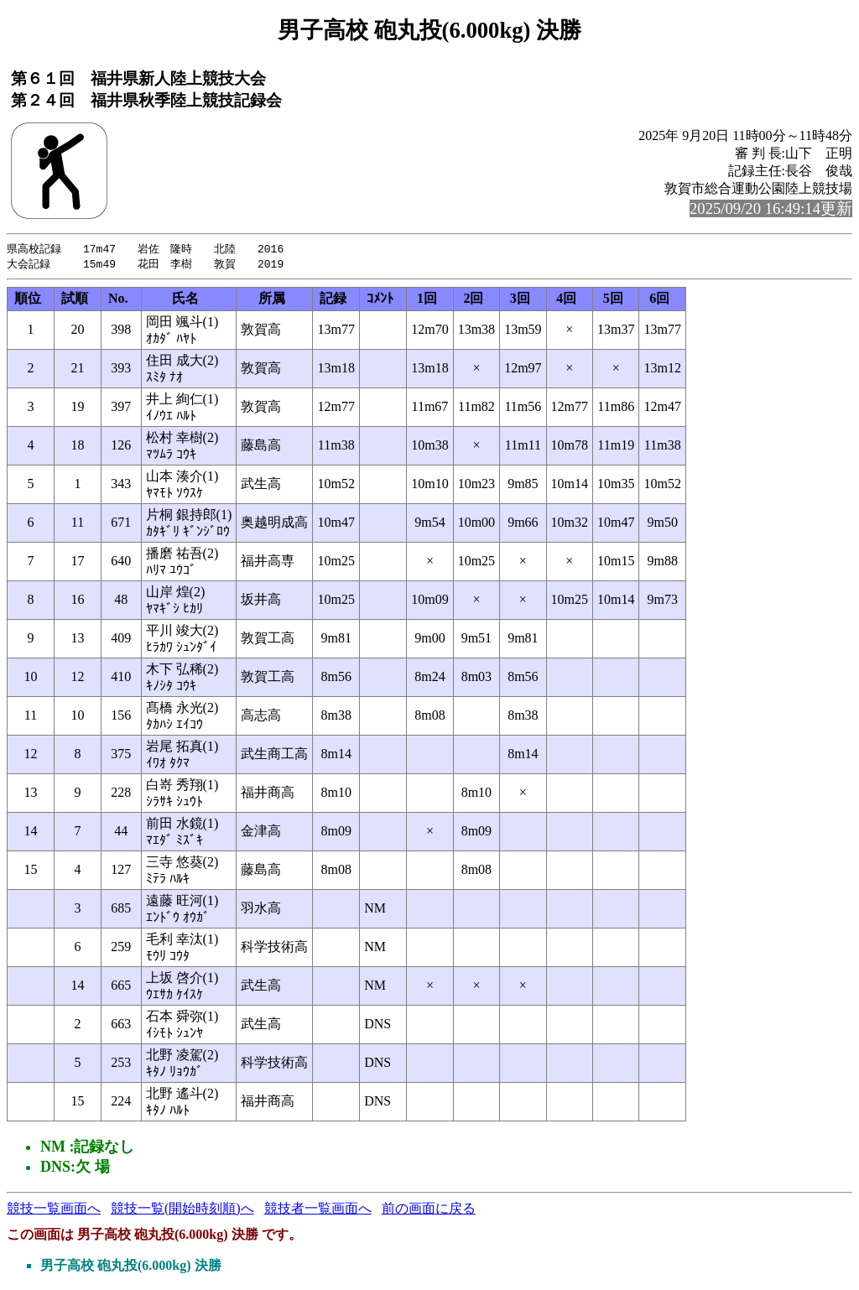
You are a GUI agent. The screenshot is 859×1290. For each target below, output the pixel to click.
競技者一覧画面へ (318, 1210)
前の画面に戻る (429, 1210)
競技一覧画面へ (54, 1210)
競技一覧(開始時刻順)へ (182, 1210)
